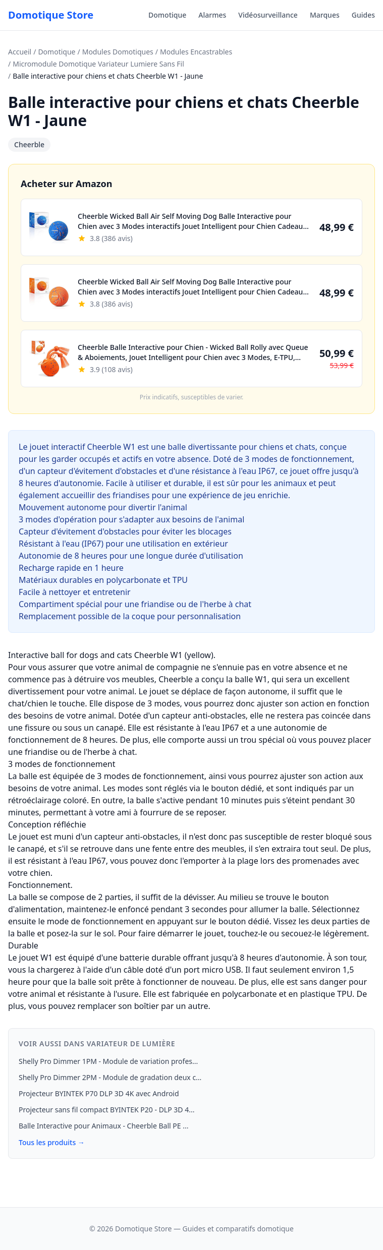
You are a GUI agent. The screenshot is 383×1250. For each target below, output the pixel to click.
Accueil (19, 51)
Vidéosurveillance (268, 15)
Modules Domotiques (117, 51)
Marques (325, 15)
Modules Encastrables (196, 51)
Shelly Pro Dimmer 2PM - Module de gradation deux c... (110, 1077)
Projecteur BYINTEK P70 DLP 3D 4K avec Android (99, 1093)
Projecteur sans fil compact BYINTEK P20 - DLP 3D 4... (106, 1109)
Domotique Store (50, 15)
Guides (363, 15)
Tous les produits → (52, 1142)
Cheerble (29, 144)
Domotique (167, 15)
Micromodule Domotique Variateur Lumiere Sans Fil (98, 64)
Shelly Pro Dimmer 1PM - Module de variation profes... (108, 1061)
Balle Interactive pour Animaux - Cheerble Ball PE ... (103, 1125)
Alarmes (212, 15)
